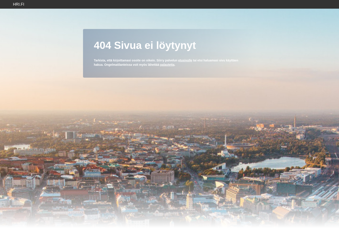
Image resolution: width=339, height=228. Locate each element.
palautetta (167, 64)
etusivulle (185, 60)
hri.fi (18, 4)
